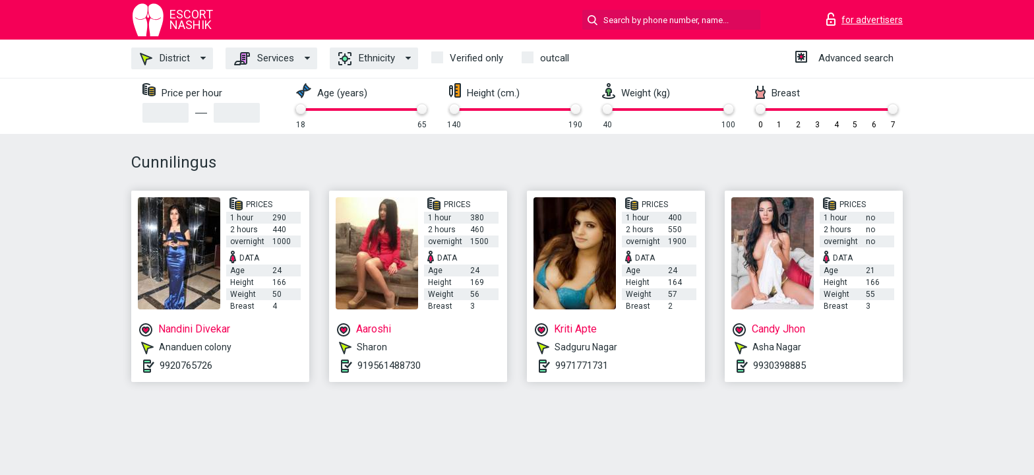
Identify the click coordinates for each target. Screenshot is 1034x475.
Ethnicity (366, 58)
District (165, 58)
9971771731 (581, 365)
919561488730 (389, 365)
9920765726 (186, 365)
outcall (554, 58)
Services (264, 58)
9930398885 (779, 365)
